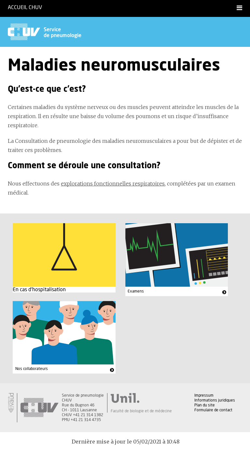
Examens (136, 291)
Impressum (204, 395)
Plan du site (204, 405)
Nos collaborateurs (31, 369)
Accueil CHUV (25, 7)
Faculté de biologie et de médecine (141, 411)
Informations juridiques (214, 400)
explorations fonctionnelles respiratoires (113, 183)
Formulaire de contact (213, 410)
